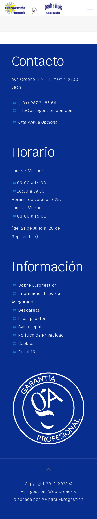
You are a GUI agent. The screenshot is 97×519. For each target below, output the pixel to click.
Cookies (26, 343)
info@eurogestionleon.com (46, 110)
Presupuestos (32, 318)
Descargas (29, 310)
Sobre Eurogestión (37, 285)
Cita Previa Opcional (38, 122)
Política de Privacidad (41, 335)
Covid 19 (26, 351)
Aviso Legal (29, 326)
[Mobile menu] (90, 7)
